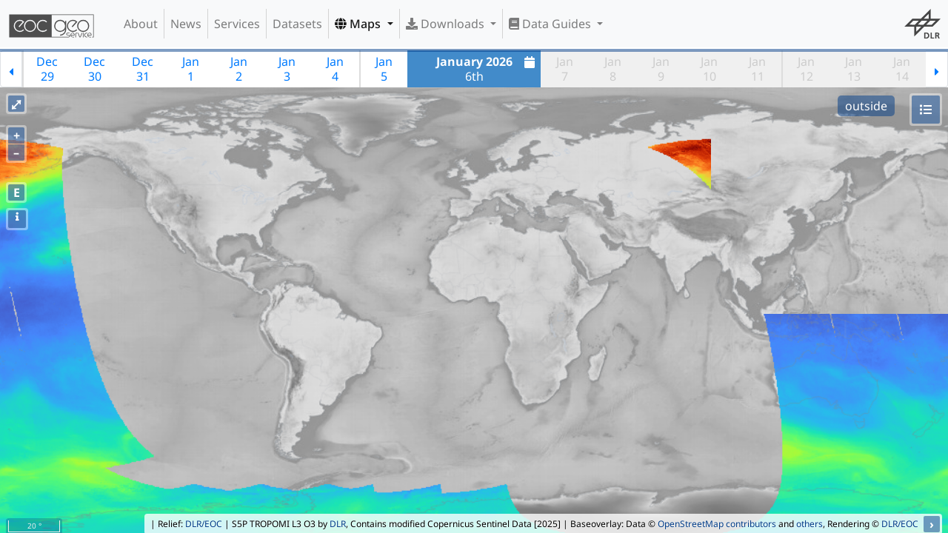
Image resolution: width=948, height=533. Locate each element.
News (185, 24)
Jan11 (757, 68)
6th (487, 68)
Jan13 (853, 68)
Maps (359, 24)
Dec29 (47, 68)
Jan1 (190, 68)
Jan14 (901, 68)
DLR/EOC (203, 523)
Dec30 (94, 68)
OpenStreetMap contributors (717, 523)
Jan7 (564, 68)
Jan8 (612, 68)
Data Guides (551, 24)
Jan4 (335, 68)
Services (237, 24)
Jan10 (709, 68)
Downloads (446, 24)
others (809, 523)
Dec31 (142, 68)
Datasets (297, 24)
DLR (338, 523)
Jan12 (806, 68)
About (141, 24)
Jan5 (384, 68)
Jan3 (287, 68)
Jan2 (238, 68)
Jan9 (661, 68)
